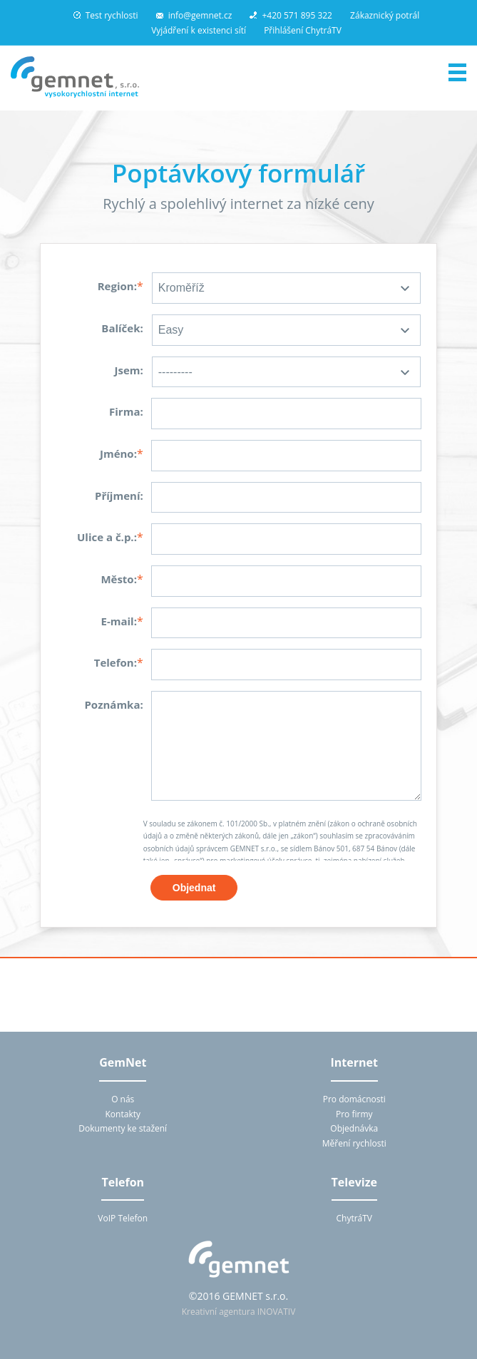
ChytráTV (354, 1218)
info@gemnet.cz (194, 15)
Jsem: (128, 370)
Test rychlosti (105, 15)
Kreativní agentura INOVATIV (239, 1312)
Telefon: (115, 662)
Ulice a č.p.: (107, 537)
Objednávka (354, 1128)
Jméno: (118, 453)
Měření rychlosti (354, 1143)
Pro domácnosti (354, 1099)
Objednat (194, 887)
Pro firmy (354, 1114)
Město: (119, 579)
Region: (117, 286)
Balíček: (122, 328)
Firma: (126, 411)
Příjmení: (119, 495)
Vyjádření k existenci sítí (198, 30)
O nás (122, 1099)
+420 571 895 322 (291, 15)
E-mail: (118, 621)
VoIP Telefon (123, 1218)
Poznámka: (113, 704)
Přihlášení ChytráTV (303, 30)
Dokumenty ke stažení (122, 1128)
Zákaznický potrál (384, 15)
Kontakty (123, 1114)
